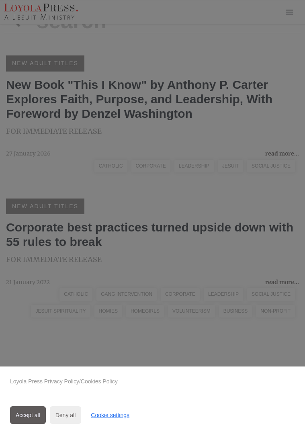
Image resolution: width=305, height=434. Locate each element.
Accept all (28, 415)
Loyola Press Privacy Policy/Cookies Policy (64, 381)
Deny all (65, 415)
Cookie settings (110, 415)
